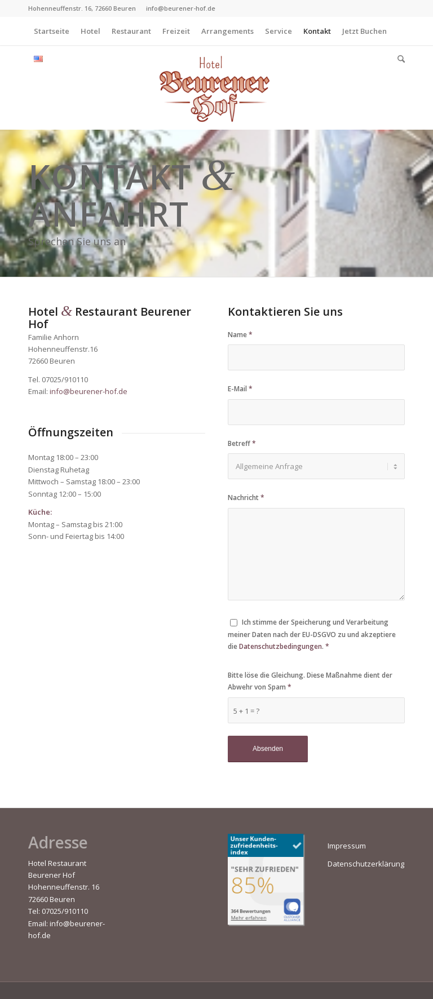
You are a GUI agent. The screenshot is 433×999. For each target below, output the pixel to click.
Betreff (242, 443)
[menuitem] (51, 31)
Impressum (347, 846)
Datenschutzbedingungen (280, 646)
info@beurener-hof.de (88, 391)
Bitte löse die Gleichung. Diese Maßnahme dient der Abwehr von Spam (310, 681)
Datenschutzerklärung (366, 864)
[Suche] (398, 59)
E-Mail (240, 389)
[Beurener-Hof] (216, 87)
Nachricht (246, 497)
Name (240, 334)
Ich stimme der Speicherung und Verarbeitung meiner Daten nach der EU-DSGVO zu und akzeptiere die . (312, 634)
